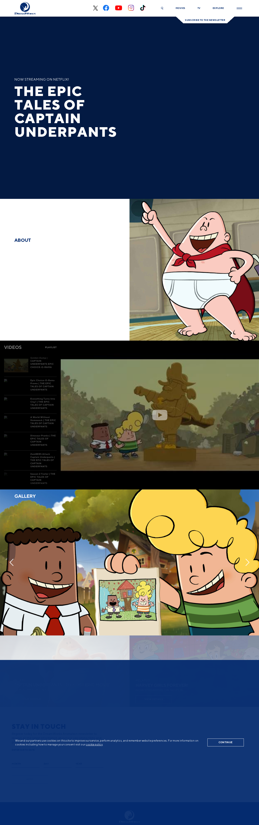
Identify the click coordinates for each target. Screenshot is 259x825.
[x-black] (95, 8)
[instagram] (131, 8)
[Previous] (11, 562)
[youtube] (118, 8)
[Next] (247, 562)
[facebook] (106, 8)
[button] (162, 8)
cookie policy (94, 744)
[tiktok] (143, 8)
